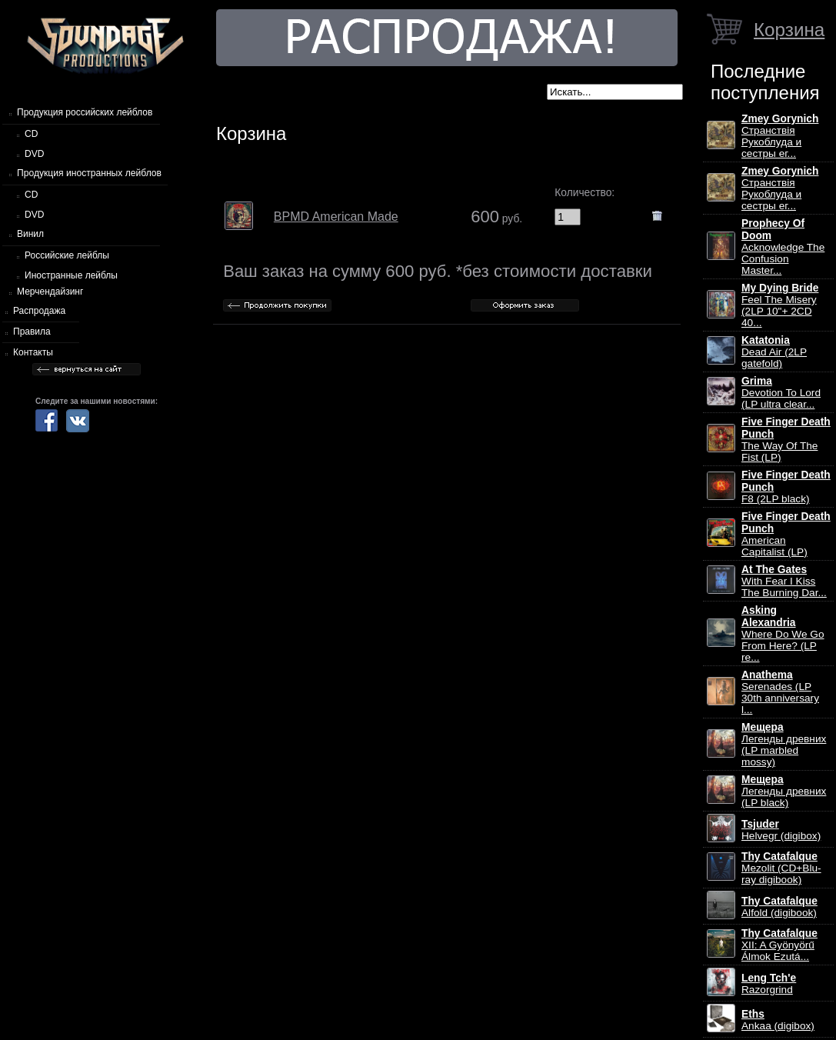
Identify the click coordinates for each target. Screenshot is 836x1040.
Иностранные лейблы (71, 275)
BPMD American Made (336, 216)
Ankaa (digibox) (777, 1020)
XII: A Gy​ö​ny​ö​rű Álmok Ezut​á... (779, 945)
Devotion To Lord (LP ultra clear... (781, 392)
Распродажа (39, 310)
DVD (34, 153)
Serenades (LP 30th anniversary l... (780, 692)
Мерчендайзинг (50, 291)
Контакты (33, 352)
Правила (32, 331)
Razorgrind (768, 983)
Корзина (789, 29)
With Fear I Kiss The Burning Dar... (784, 581)
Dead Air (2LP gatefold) (774, 352)
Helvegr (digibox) (781, 830)
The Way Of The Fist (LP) (786, 439)
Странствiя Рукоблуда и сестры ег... (779, 136)
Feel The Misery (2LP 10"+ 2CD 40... (779, 305)
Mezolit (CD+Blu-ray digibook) (781, 868)
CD (31, 133)
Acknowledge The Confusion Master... (782, 247)
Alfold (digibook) (779, 906)
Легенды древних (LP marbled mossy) (783, 745)
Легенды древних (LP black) (783, 791)
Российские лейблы (67, 255)
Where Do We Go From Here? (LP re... (782, 634)
